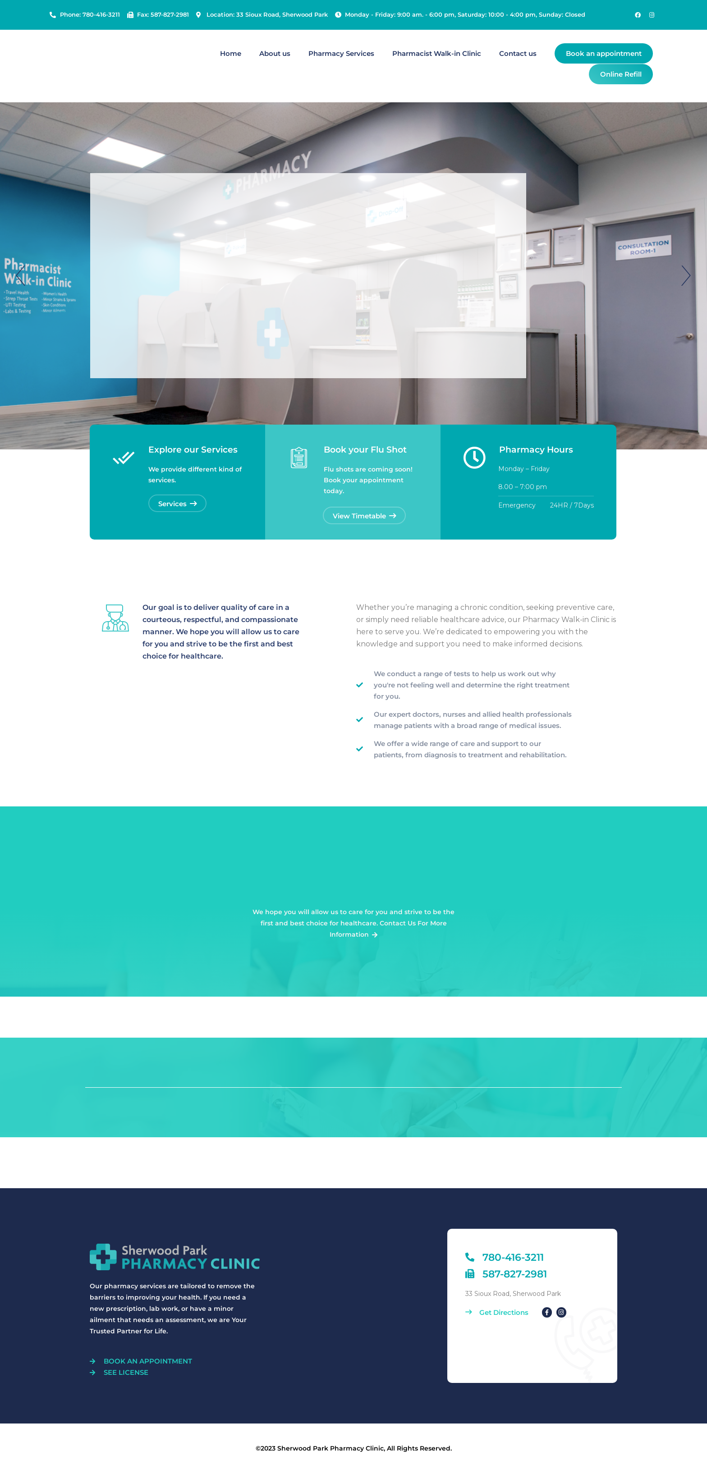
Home (230, 53)
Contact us (518, 53)
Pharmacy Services (341, 53)
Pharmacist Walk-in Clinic (436, 53)
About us (274, 53)
